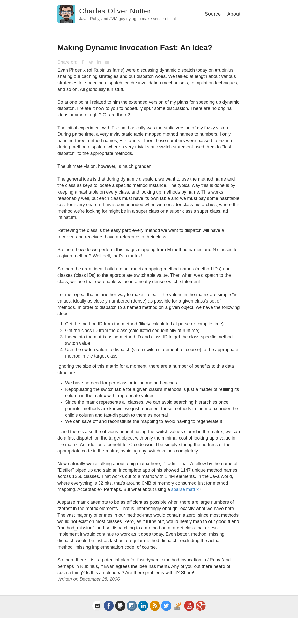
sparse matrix (185, 489)
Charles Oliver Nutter (115, 11)
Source (213, 14)
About (234, 14)
